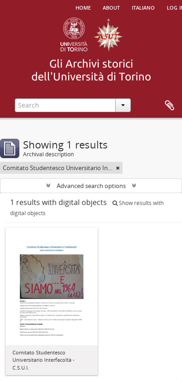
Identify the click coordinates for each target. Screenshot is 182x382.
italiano (143, 7)
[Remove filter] (118, 167)
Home (83, 7)
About (111, 7)
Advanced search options (91, 186)
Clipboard (169, 105)
